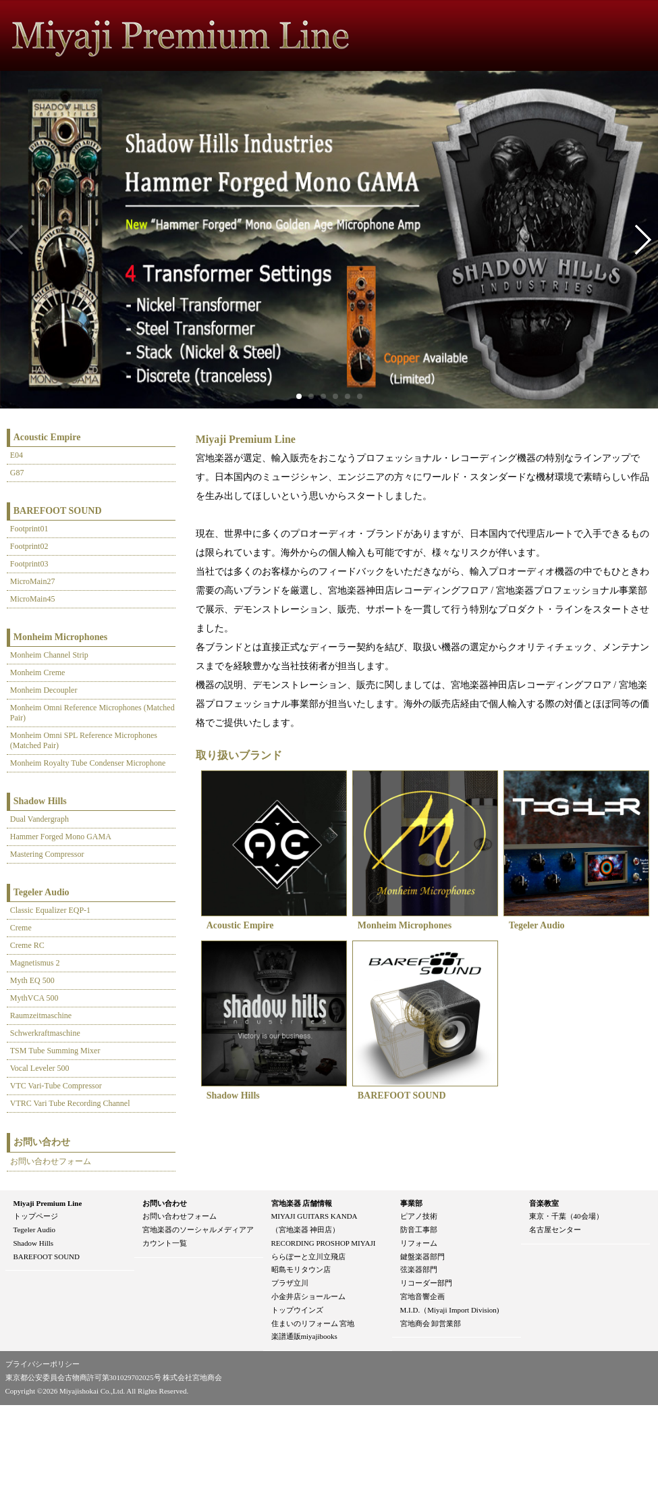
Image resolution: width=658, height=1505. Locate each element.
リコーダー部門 (426, 1283)
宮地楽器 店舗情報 (302, 1203)
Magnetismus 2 (35, 963)
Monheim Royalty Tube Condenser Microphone (88, 763)
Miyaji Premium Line (47, 1203)
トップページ (35, 1216)
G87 (17, 472)
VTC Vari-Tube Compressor (56, 1085)
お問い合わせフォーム (50, 1161)
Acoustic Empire (47, 437)
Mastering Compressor (47, 854)
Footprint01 (29, 528)
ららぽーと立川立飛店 (308, 1256)
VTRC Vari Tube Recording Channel (70, 1103)
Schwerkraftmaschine (45, 1033)
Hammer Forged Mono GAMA (60, 836)
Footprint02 (29, 546)
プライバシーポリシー (42, 1364)
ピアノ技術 (418, 1216)
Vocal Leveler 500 (40, 1068)
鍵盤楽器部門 (422, 1256)
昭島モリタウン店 (301, 1269)
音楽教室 (544, 1203)
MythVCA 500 (34, 998)
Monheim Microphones (60, 637)
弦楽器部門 (418, 1269)
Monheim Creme (37, 672)
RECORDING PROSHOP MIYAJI (323, 1243)
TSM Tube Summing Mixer (55, 1050)
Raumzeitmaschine (41, 1015)
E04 (16, 455)
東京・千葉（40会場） (566, 1216)
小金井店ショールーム (308, 1296)
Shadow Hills (40, 801)
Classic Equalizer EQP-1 (50, 910)
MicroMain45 (32, 599)
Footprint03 (29, 564)
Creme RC (27, 945)
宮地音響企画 (422, 1296)
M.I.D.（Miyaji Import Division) (449, 1310)
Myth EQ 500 (32, 980)
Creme (21, 927)
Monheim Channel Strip (49, 655)
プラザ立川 (289, 1283)
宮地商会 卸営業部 (431, 1323)
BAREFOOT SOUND (57, 511)
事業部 (411, 1203)
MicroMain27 (32, 581)
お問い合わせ (164, 1203)
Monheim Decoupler (44, 690)
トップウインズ (297, 1310)
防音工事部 (418, 1229)
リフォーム (418, 1243)
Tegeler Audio (41, 892)
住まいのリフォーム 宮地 (313, 1323)
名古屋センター (555, 1229)
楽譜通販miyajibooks (304, 1336)
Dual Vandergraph (39, 819)
